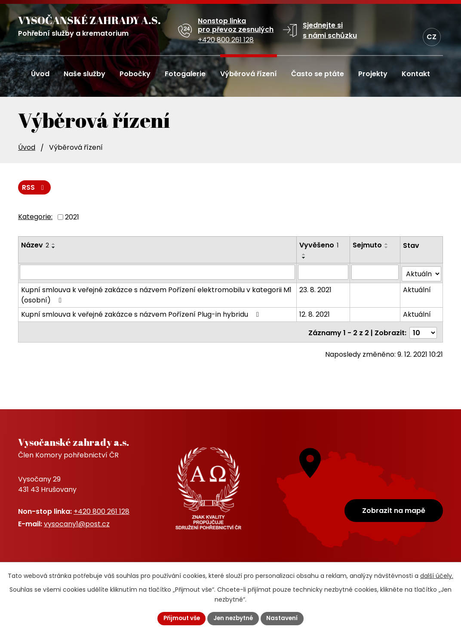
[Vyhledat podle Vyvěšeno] (323, 272)
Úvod (26, 147)
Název (35, 245)
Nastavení (285, 618)
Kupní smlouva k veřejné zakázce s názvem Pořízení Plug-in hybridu (141, 313)
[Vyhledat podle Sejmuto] (375, 272)
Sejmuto (367, 245)
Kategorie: (35, 217)
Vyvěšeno (319, 245)
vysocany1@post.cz (77, 524)
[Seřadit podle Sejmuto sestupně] (387, 248)
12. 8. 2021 (315, 313)
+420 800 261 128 (101, 511)
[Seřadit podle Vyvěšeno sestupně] (304, 258)
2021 (72, 217)
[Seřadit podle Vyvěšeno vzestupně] (304, 254)
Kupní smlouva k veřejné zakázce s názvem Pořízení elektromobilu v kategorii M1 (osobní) (156, 294)
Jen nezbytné (234, 618)
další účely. (436, 575)
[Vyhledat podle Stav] (421, 272)
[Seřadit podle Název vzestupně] (53, 244)
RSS (34, 187)
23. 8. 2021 (316, 288)
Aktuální (417, 288)
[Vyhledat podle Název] (157, 272)
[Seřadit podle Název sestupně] (53, 248)
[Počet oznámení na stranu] (423, 330)
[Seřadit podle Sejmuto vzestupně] (387, 244)
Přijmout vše (179, 618)
